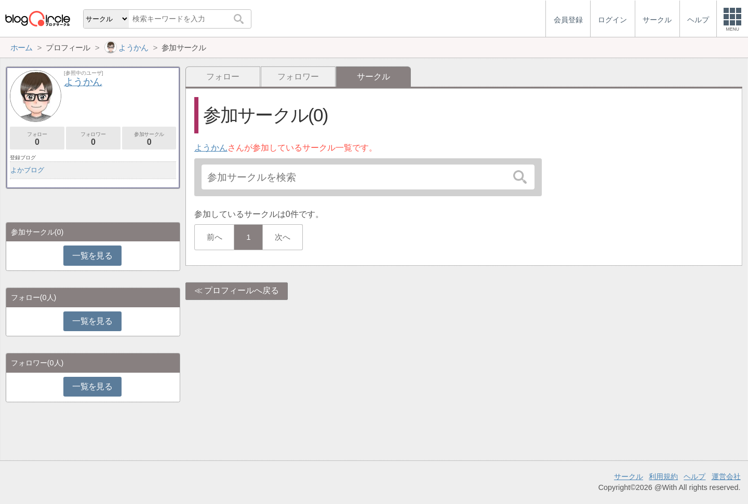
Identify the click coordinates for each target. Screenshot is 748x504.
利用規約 (663, 476)
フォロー (222, 76)
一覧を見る (92, 255)
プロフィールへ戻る (241, 290)
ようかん (211, 147)
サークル (628, 476)
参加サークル (149, 138)
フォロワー (298, 76)
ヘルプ (694, 476)
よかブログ (27, 170)
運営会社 (726, 476)
